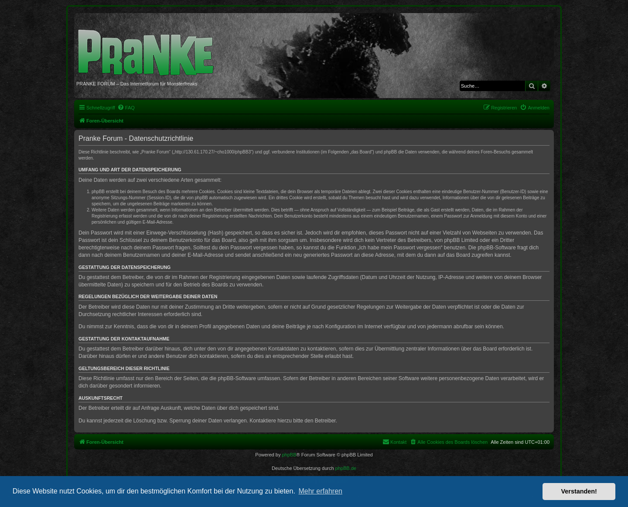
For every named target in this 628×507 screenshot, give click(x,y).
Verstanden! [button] (579, 491)
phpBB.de (345, 468)
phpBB (289, 454)
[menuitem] (126, 107)
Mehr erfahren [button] (320, 491)
